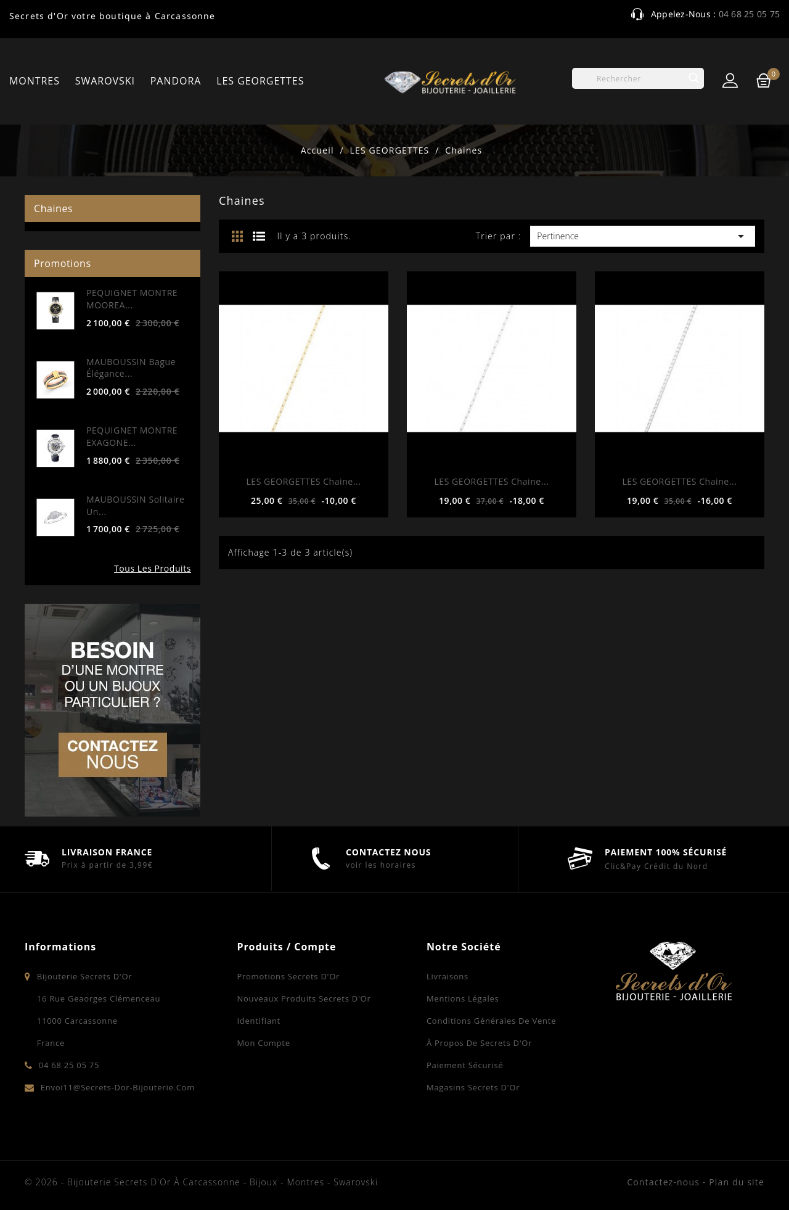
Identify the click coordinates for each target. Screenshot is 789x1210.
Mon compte (263, 1042)
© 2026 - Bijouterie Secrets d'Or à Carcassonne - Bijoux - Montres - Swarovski (201, 1182)
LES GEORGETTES (260, 81)
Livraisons (447, 976)
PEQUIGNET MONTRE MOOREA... (132, 299)
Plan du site (736, 1182)
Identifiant (258, 1020)
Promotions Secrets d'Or (288, 976)
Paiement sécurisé (465, 1065)
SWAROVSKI (105, 81)
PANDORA (176, 81)
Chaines (53, 208)
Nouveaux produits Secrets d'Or (303, 998)
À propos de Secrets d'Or (479, 1042)
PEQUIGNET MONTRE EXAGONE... (132, 436)
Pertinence (642, 236)
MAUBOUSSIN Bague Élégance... (131, 368)
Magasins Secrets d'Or (473, 1087)
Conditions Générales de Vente (491, 1020)
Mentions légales (463, 998)
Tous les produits (152, 568)
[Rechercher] (638, 78)
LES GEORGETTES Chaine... (303, 481)
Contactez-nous (663, 1182)
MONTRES (34, 81)
